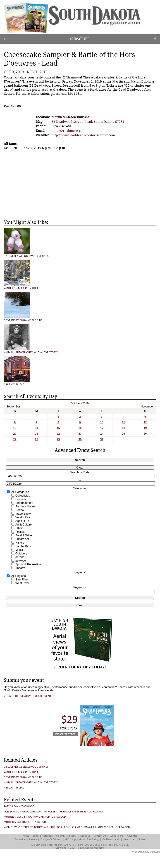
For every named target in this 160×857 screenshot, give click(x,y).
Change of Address (51, 839)
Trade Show (23, 513)
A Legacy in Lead (14, 384)
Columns (61, 835)
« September (12, 406)
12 (145, 422)
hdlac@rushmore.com (68, 131)
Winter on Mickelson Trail (21, 288)
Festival (20, 531)
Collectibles (22, 495)
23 (79, 433)
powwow (20, 560)
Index (142, 839)
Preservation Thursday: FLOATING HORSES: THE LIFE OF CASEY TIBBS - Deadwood (53, 811)
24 (101, 433)
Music (19, 550)
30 (79, 439)
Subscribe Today (65, 734)
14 (36, 428)
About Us (85, 835)
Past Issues (129, 839)
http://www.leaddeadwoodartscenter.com (83, 135)
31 (101, 439)
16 (79, 428)
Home (26, 835)
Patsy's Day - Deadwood (19, 806)
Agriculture (22, 521)
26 (145, 433)
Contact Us (100, 835)
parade (19, 557)
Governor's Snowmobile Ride (23, 320)
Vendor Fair (22, 517)
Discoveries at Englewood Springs (26, 256)
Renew (33, 839)
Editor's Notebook (43, 835)
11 (123, 422)
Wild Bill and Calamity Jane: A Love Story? (31, 352)
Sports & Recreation (28, 564)
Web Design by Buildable (146, 851)
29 (58, 439)
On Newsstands (111, 839)
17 (101, 428)
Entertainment (24, 502)
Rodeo (19, 510)
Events (72, 835)
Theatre (20, 568)
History (19, 542)
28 (36, 439)
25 (123, 433)
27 (14, 439)
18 (123, 428)
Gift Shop (70, 839)
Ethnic (19, 528)
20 (14, 433)
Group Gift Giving (89, 839)
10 (101, 422)
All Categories (20, 492)
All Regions (18, 576)
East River (22, 579)
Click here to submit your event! (28, 696)
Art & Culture (23, 524)
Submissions (116, 835)
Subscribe (80, 39)
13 (14, 428)
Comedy (20, 499)
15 (58, 428)
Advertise (132, 835)
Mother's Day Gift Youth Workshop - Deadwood (35, 816)
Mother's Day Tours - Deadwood (25, 822)
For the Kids (23, 546)
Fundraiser (22, 539)
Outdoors (21, 553)
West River (22, 583)
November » (148, 406)
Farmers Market (25, 506)
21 (36, 433)
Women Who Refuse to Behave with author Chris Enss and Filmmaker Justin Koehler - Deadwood (67, 827)
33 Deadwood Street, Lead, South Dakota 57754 (88, 122)
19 (145, 428)
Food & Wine (23, 535)
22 (58, 433)
